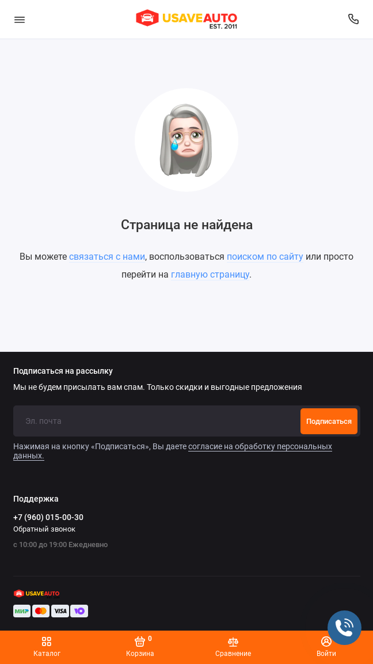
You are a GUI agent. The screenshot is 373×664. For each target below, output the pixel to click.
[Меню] (19, 19)
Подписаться (329, 421)
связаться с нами (107, 256)
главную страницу (210, 274)
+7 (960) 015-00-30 (48, 517)
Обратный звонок (44, 529)
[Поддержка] (354, 19)
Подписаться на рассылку (63, 371)
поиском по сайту (265, 256)
